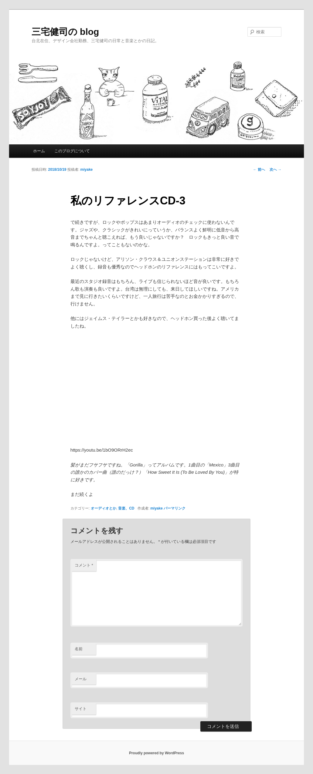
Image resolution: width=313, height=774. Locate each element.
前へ (259, 169)
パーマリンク (174, 508)
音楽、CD (126, 508)
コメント (84, 565)
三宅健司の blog (65, 32)
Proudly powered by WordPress (156, 753)
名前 (79, 649)
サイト (81, 708)
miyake (86, 169)
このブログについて (72, 151)
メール (81, 679)
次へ (275, 169)
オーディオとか (103, 508)
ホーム (39, 151)
